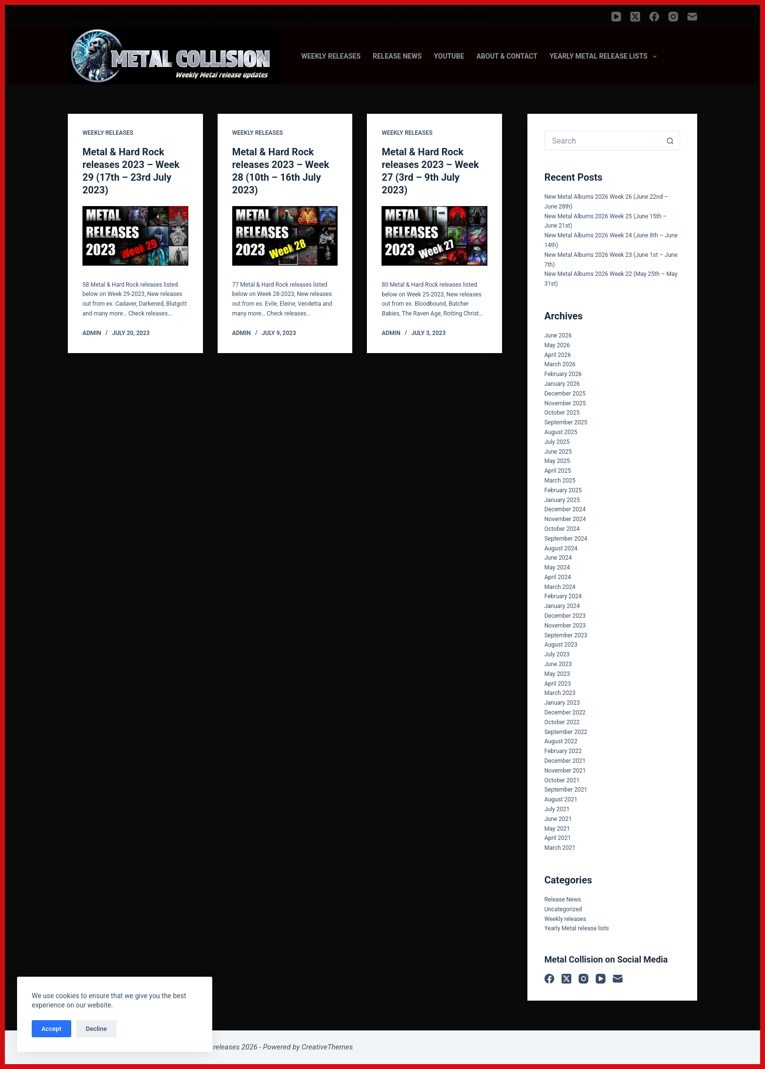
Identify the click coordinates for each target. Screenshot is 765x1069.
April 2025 (557, 470)
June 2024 (558, 557)
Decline (96, 1028)
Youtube (449, 56)
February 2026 (563, 374)
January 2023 (562, 702)
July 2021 (557, 809)
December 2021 (565, 760)
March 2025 (560, 480)
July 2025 (557, 442)
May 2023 (557, 674)
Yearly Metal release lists (604, 57)
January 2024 (562, 606)
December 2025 (565, 393)
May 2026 (557, 345)
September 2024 (565, 538)
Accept (51, 1028)
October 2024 (562, 528)
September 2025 (565, 422)
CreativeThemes (327, 1047)
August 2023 (561, 644)
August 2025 (561, 432)
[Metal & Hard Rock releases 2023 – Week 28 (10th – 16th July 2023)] (285, 236)
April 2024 (557, 577)
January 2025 (562, 500)
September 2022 (565, 732)
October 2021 (562, 780)
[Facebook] (654, 16)
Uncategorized (563, 909)
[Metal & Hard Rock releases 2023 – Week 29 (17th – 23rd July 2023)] (135, 236)
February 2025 (563, 490)
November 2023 (565, 625)
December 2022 (565, 712)
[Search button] (670, 140)
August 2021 (561, 799)
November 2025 (565, 403)
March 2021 (560, 847)
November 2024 (565, 519)
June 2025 (558, 451)
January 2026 (562, 383)
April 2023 (557, 683)
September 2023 (565, 635)
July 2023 (557, 654)
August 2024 (561, 548)
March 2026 (560, 364)
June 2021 (558, 819)
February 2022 (563, 751)
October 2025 (562, 412)
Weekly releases (331, 56)
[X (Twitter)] (635, 16)
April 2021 (557, 838)
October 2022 (562, 722)
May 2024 (557, 567)
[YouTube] (616, 16)
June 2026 (558, 335)
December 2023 (565, 615)
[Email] (692, 16)
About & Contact (506, 56)
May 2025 (557, 461)
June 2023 (558, 664)
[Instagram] (673, 16)
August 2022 (561, 741)
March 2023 (560, 693)
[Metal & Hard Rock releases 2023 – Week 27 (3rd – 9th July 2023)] (434, 236)
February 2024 (563, 596)
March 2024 (560, 587)
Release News (397, 56)
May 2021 (557, 828)
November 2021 (565, 770)
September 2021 (565, 789)
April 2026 (557, 355)
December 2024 (565, 509)
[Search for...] (602, 140)
